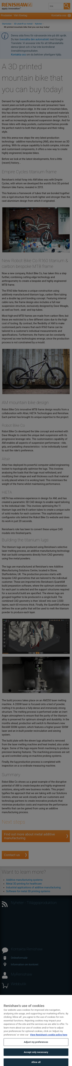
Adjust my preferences (36, 1048)
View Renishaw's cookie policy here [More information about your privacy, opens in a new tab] (48, 1041)
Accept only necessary (36, 1058)
